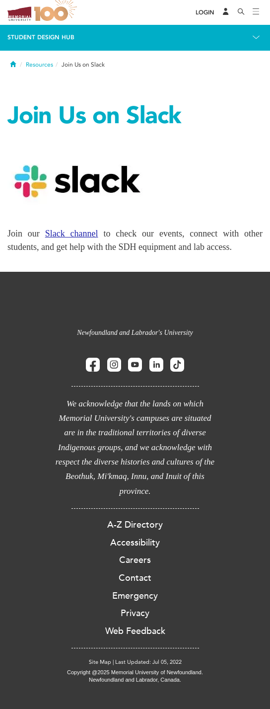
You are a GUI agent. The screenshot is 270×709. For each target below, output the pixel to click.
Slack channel (71, 233)
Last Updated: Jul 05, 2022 (148, 662)
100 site (57, 12)
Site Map (100, 662)
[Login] (205, 12)
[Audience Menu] (225, 12)
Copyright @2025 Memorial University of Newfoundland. (135, 672)
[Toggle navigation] (256, 12)
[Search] (241, 12)
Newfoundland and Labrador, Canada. (135, 680)
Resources (39, 64)
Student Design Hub (40, 37)
